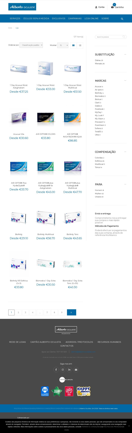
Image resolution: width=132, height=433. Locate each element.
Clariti (97, 103)
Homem (98, 190)
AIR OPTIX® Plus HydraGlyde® (18, 184)
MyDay (98, 112)
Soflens (98, 128)
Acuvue (98, 86)
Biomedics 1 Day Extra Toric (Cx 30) (72, 282)
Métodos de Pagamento (107, 226)
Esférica (98, 161)
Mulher (98, 193)
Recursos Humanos (109, 342)
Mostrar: (53, 45)
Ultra (97, 135)
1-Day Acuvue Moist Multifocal (72, 86)
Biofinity (18, 234)
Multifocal (99, 164)
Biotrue (98, 99)
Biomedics (99, 96)
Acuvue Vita (18, 134)
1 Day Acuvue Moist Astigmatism (18, 86)
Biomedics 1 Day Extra (46, 281)
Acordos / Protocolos (79, 342)
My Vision (99, 119)
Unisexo (98, 197)
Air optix (98, 90)
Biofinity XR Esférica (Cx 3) (19, 282)
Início (10, 28)
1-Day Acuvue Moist (45, 85)
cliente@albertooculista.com (83, 352)
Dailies (97, 106)
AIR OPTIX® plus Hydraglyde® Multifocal (72, 185)
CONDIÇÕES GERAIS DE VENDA (67, 408)
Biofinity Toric (72, 234)
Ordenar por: (13, 45)
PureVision (99, 125)
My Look (98, 115)
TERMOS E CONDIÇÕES (45, 408)
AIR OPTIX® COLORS (45, 134)
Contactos (66, 346)
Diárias (98, 60)
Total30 (98, 131)
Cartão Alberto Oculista (45, 342)
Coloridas (99, 158)
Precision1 (99, 122)
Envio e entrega (103, 214)
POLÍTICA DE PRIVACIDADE (24, 408)
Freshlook (99, 109)
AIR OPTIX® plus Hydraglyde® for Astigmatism (45, 185)
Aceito (66, 430)
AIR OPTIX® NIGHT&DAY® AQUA (72, 135)
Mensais (98, 63)
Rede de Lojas (17, 342)
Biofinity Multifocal (45, 234)
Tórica (97, 167)
